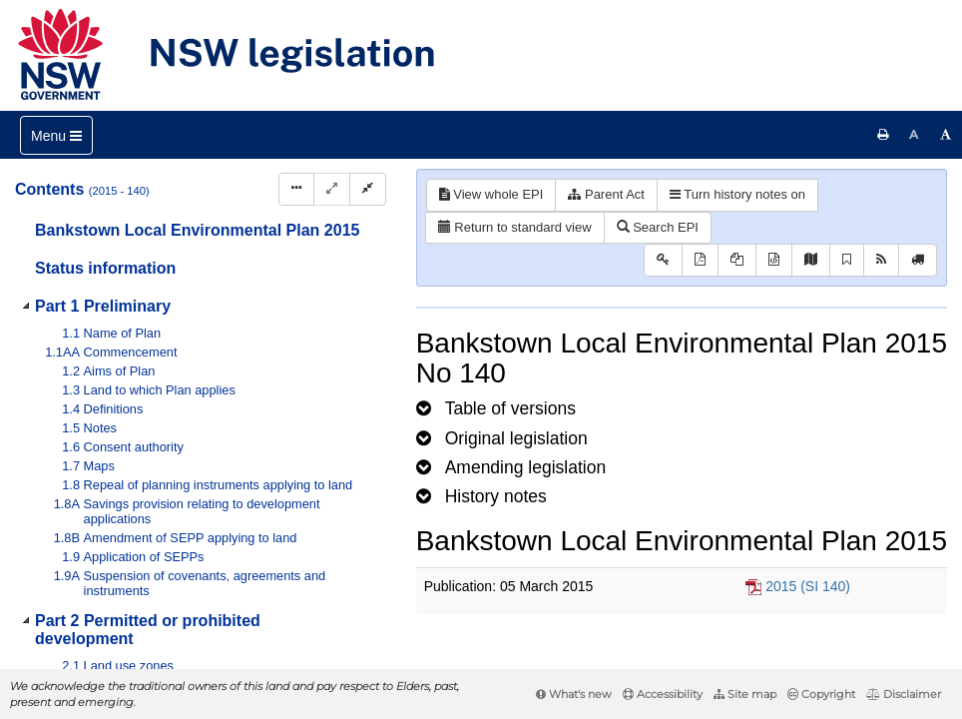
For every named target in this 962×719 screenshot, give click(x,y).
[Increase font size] (946, 135)
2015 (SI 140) (807, 586)
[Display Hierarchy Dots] (296, 189)
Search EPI (658, 227)
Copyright (821, 694)
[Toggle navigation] (56, 135)
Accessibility (663, 694)
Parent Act (606, 194)
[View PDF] (700, 260)
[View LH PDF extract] (737, 260)
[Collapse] (367, 189)
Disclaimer (903, 694)
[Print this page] (883, 135)
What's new (574, 694)
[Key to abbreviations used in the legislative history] (663, 260)
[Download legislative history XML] (773, 260)
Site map (745, 694)
